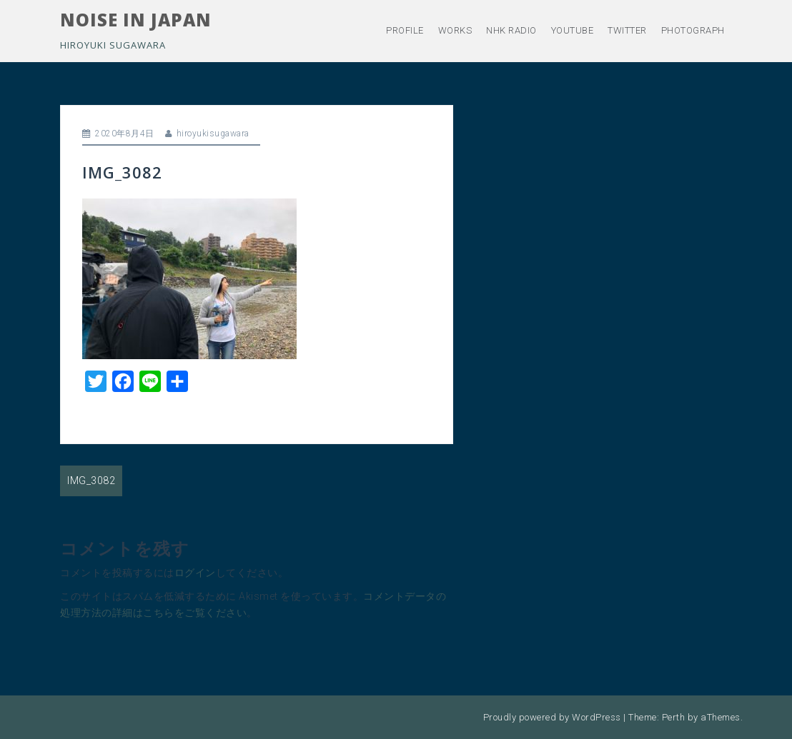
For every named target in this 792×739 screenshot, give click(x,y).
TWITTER (627, 30)
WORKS (455, 30)
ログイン (195, 572)
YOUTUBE (572, 30)
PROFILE (405, 30)
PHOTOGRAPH (693, 30)
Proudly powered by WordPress (552, 717)
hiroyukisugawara (213, 134)
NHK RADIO (511, 30)
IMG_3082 (91, 480)
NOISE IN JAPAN (136, 19)
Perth (673, 717)
